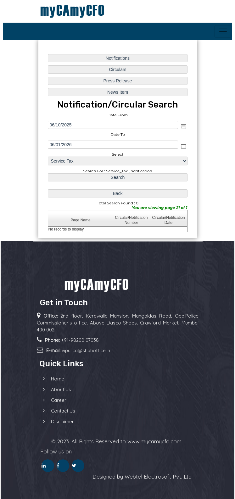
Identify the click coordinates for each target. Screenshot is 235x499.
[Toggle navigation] (223, 31)
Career (49, 400)
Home (48, 379)
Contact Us (54, 411)
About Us (52, 389)
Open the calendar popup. (182, 126)
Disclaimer (53, 421)
